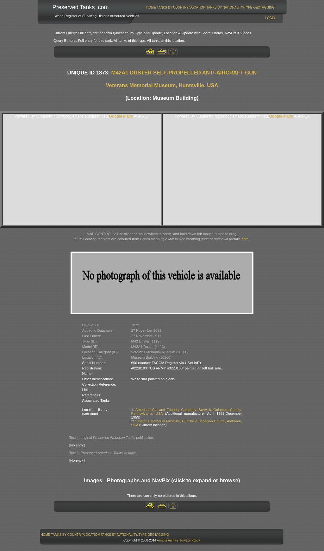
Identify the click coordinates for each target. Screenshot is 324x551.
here (244, 239)
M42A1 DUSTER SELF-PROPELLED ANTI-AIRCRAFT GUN (184, 73)
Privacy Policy (190, 540)
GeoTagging (264, 7)
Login (270, 18)
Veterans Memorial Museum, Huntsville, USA (162, 85)
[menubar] (210, 7)
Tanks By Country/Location (181, 7)
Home (151, 7)
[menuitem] (151, 7)
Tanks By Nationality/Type (229, 7)
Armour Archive (167, 540)
